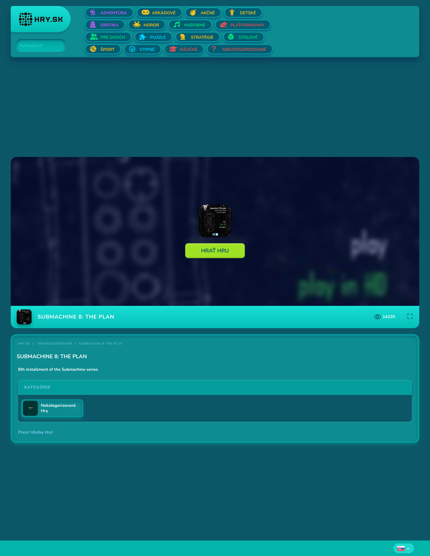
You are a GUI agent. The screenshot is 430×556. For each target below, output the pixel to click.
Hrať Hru (215, 250)
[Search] (37, 45)
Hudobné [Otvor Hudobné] (194, 25)
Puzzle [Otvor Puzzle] (158, 37)
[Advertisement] (190, 107)
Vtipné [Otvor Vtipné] (147, 49)
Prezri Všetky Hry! (35, 432)
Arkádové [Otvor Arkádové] (164, 13)
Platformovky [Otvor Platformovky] (248, 25)
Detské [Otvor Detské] (248, 13)
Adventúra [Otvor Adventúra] (113, 13)
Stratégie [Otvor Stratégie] (202, 37)
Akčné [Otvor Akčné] (208, 13)
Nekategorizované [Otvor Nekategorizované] (244, 49)
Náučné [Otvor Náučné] (189, 49)
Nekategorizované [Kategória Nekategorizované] (55, 344)
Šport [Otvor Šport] (107, 49)
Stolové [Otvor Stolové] (248, 37)
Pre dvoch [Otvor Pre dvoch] (112, 37)
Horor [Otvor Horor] (151, 25)
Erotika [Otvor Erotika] (109, 25)
